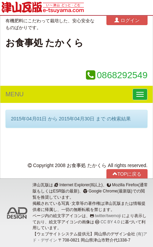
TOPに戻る (127, 174)
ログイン (127, 20)
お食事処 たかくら (44, 43)
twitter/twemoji (107, 215)
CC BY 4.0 (110, 222)
